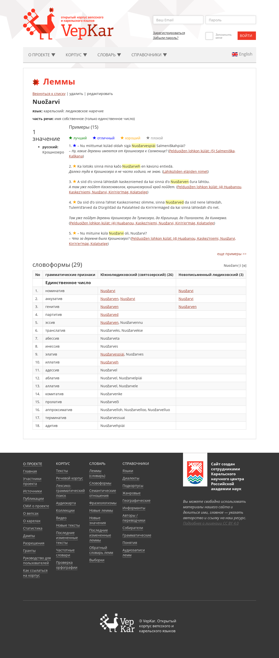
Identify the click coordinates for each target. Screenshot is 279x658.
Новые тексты (68, 525)
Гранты (29, 550)
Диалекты (131, 478)
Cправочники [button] (149, 55)
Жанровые (132, 493)
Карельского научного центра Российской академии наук (227, 481)
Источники (32, 491)
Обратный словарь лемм (101, 550)
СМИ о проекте (36, 506)
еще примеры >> (232, 253)
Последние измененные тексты (67, 537)
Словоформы (100, 483)
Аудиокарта (66, 503)
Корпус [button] (76, 55)
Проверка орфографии (66, 565)
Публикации (33, 498)
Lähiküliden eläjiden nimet (185, 171)
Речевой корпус (69, 478)
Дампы (29, 535)
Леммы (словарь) (97, 473)
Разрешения (33, 543)
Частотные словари (65, 552)
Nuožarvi (107, 290)
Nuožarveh (109, 362)
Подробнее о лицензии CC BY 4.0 (211, 523)
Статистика (32, 528)
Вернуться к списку (48, 93)
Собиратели (133, 527)
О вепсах (30, 513)
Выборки (96, 560)
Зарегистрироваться (169, 32)
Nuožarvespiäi (112, 354)
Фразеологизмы (103, 503)
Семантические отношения (102, 493)
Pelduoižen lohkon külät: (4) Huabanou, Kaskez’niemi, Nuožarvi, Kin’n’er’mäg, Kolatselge (142, 223)
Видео (61, 517)
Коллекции (65, 510)
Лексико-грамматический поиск (70, 490)
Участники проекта (32, 481)
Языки (128, 470)
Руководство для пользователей (37, 560)
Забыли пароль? (166, 37)
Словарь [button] (109, 55)
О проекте (32, 463)
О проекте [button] (41, 55)
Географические (137, 500)
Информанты (134, 508)
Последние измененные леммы (100, 535)
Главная (30, 471)
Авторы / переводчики (134, 518)
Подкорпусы (133, 485)
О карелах (31, 520)
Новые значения (97, 520)
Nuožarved (109, 314)
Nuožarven (109, 298)
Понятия (130, 542)
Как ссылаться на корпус (35, 573)
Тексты (62, 470)
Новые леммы (101, 510)
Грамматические (137, 535)
